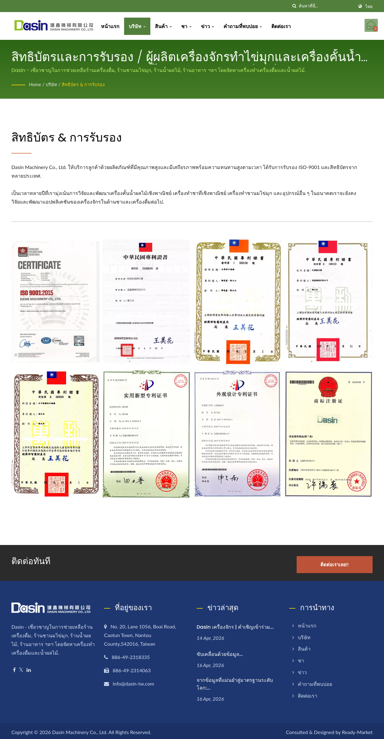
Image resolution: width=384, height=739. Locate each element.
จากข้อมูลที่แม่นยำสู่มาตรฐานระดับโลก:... (235, 681)
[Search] (326, 6)
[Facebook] (14, 666)
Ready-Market (357, 729)
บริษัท (140, 26)
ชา (189, 26)
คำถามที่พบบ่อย (246, 26)
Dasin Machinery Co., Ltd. (79, 729)
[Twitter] (21, 666)
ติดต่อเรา (284, 26)
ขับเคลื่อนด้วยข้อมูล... (220, 650)
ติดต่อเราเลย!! (342, 561)
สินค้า (166, 26)
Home (35, 84)
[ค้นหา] (294, 6)
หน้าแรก (113, 26)
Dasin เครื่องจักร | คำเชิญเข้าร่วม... (235, 623)
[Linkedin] (29, 666)
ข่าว (210, 26)
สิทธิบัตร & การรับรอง (88, 84)
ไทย (369, 6)
